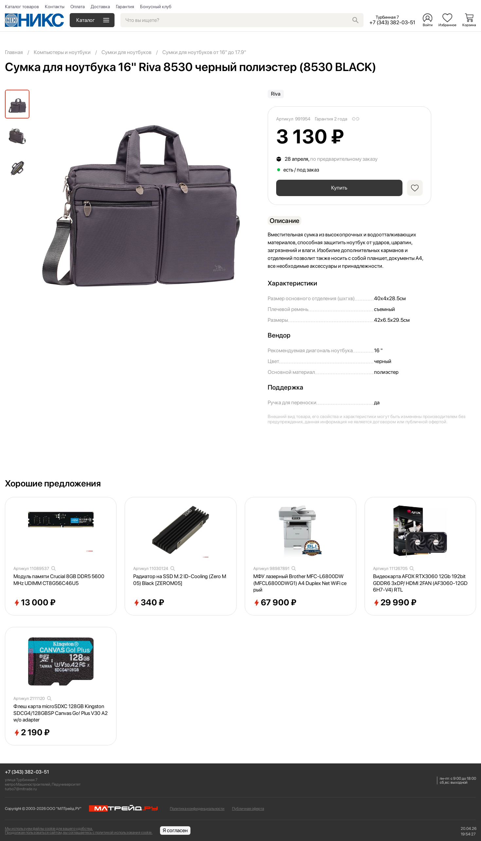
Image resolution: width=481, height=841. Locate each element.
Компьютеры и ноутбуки (62, 52)
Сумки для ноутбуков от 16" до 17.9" (204, 52)
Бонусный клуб (155, 6)
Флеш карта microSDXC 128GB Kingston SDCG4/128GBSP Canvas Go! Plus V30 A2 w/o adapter (60, 713)
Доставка (100, 6)
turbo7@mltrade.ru (21, 789)
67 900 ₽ (274, 602)
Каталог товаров (22, 6)
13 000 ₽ (34, 602)
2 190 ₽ (31, 732)
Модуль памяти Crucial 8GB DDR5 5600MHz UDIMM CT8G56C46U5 (58, 579)
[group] (139, 191)
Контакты (54, 6)
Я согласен (175, 830)
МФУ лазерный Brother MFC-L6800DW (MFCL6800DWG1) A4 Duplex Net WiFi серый (300, 583)
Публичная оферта (248, 809)
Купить (339, 188)
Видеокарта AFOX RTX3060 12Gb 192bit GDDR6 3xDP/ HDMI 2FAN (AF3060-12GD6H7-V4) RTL (420, 583)
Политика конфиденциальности (197, 809)
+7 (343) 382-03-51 (27, 772)
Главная (14, 52)
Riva (275, 94)
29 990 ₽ (395, 602)
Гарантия (125, 6)
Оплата (77, 6)
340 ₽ (148, 602)
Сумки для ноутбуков (126, 52)
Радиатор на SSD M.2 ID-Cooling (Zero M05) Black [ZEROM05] (179, 579)
